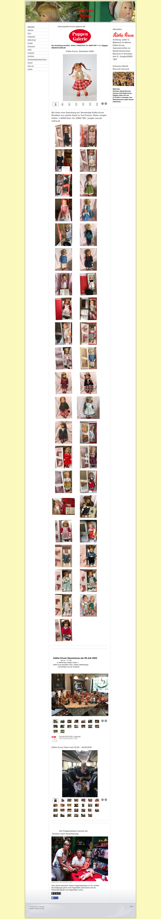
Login (131, 906)
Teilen (55, 898)
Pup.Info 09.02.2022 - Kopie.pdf (69, 736)
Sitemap (41, 906)
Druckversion (33, 906)
